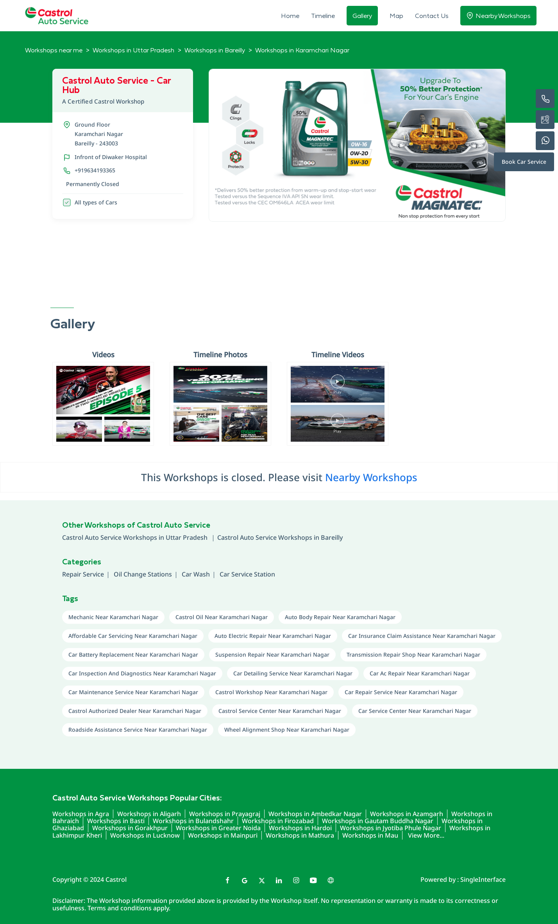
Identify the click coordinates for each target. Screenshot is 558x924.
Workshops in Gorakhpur (130, 828)
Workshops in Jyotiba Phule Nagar (390, 828)
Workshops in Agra (80, 813)
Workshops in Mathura (300, 835)
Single (483, 879)
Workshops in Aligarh (149, 813)
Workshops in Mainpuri (223, 835)
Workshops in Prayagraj (224, 813)
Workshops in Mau (370, 835)
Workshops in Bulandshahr (193, 821)
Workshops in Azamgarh (406, 813)
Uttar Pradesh (187, 537)
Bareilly (332, 537)
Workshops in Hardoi (300, 828)
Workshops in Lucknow (145, 835)
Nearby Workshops (371, 477)
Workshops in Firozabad (278, 821)
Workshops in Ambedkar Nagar (315, 813)
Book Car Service (524, 161)
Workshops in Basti (116, 821)
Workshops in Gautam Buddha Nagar (377, 821)
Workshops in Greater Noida (218, 828)
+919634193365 (95, 170)
